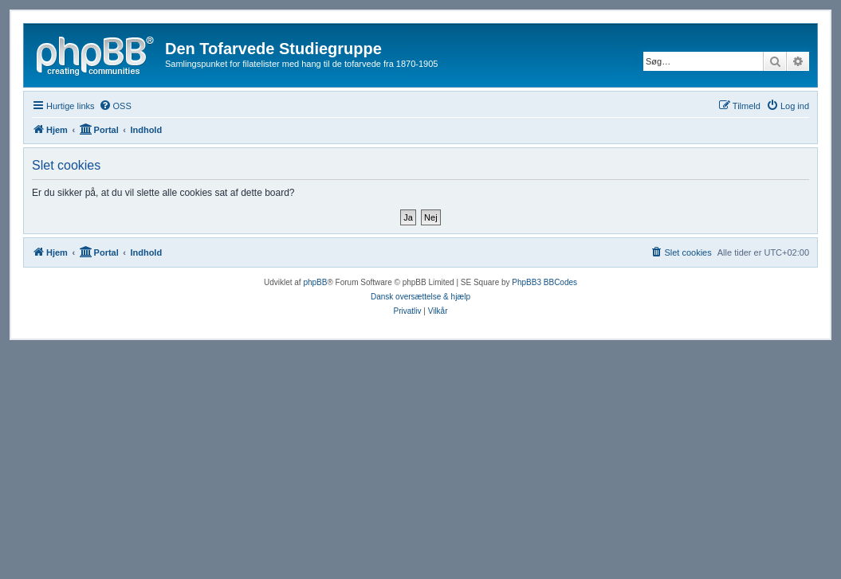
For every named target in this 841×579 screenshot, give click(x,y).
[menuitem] (115, 105)
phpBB (315, 282)
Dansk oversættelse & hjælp (420, 296)
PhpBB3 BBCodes (544, 282)
